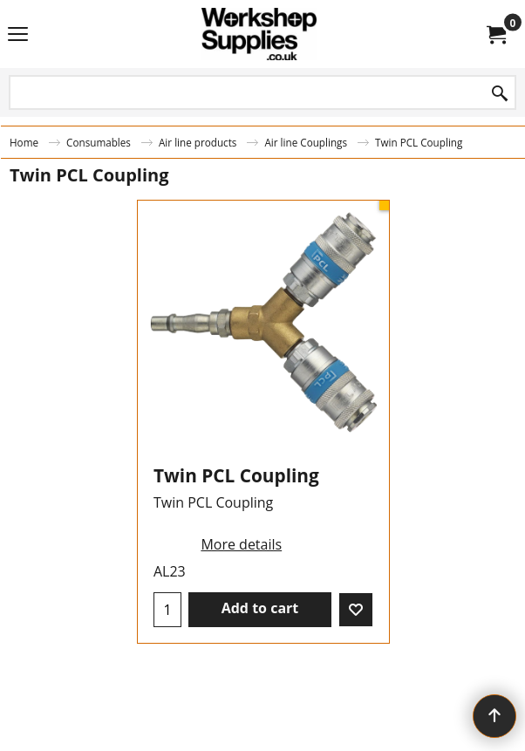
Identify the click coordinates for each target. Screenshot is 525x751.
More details (241, 544)
